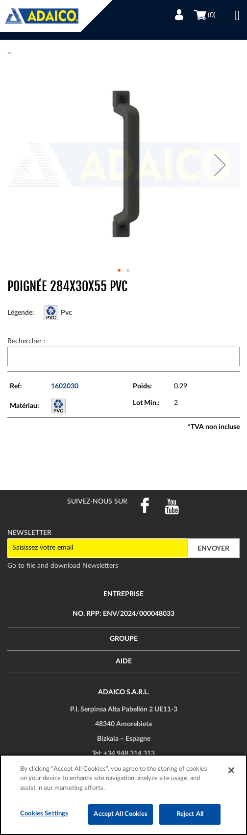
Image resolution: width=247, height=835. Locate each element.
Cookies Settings (44, 813)
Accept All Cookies (120, 814)
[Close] (231, 770)
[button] (220, 165)
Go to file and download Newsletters (62, 565)
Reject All (189, 814)
